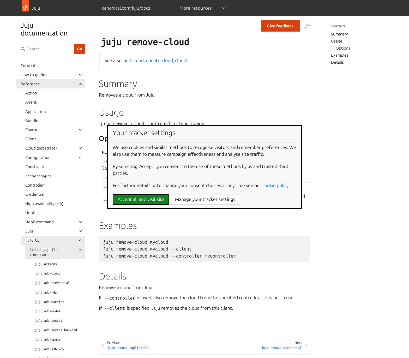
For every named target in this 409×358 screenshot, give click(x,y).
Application (35, 111)
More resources (195, 7)
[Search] (45, 49)
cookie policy (275, 185)
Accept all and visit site (141, 199)
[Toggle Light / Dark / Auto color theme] (307, 26)
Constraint (34, 166)
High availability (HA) (44, 203)
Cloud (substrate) (41, 148)
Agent (31, 102)
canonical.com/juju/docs (126, 7)
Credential (34, 194)
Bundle (31, 120)
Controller (34, 185)
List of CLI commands (43, 252)
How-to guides (34, 75)
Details (337, 62)
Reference (30, 84)
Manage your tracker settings (205, 199)
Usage (336, 41)
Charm (31, 130)
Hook (30, 213)
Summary (339, 34)
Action (31, 93)
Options (343, 48)
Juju (29, 231)
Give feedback (280, 26)
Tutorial (28, 65)
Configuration (38, 157)
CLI (32, 240)
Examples (339, 55)
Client (30, 139)
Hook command (39, 222)
